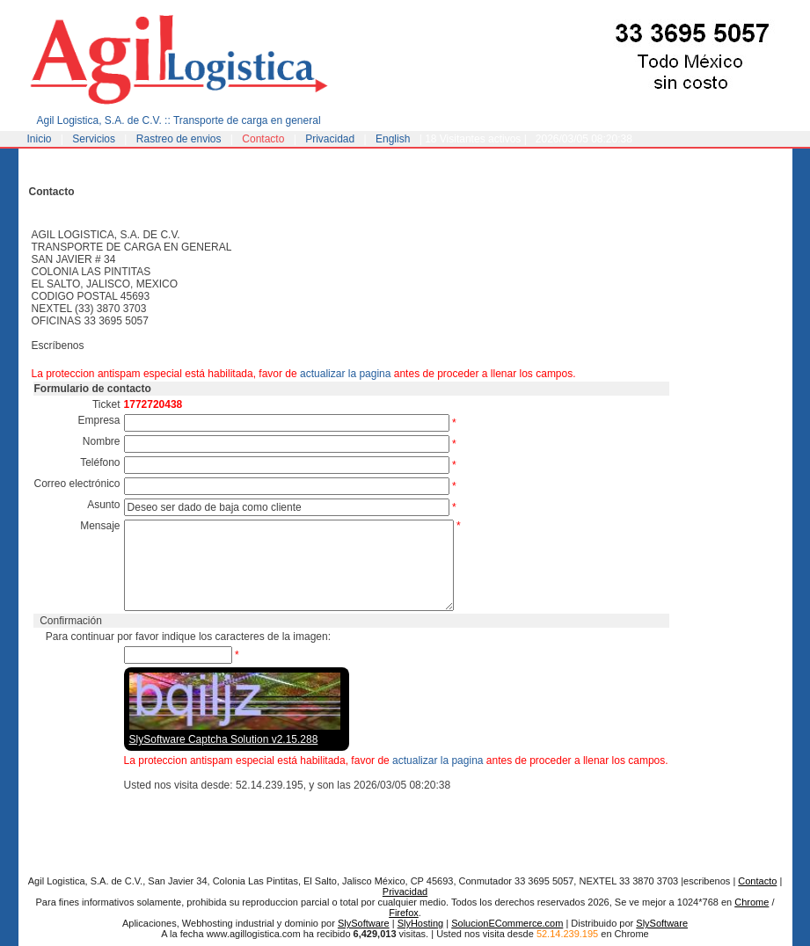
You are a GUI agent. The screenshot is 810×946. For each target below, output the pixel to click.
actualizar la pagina (345, 373)
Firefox (404, 912)
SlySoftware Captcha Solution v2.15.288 (223, 739)
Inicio (39, 139)
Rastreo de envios (179, 139)
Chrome (751, 902)
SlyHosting (421, 923)
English (393, 139)
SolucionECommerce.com (507, 923)
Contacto (263, 139)
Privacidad (329, 139)
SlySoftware (364, 923)
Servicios (93, 139)
